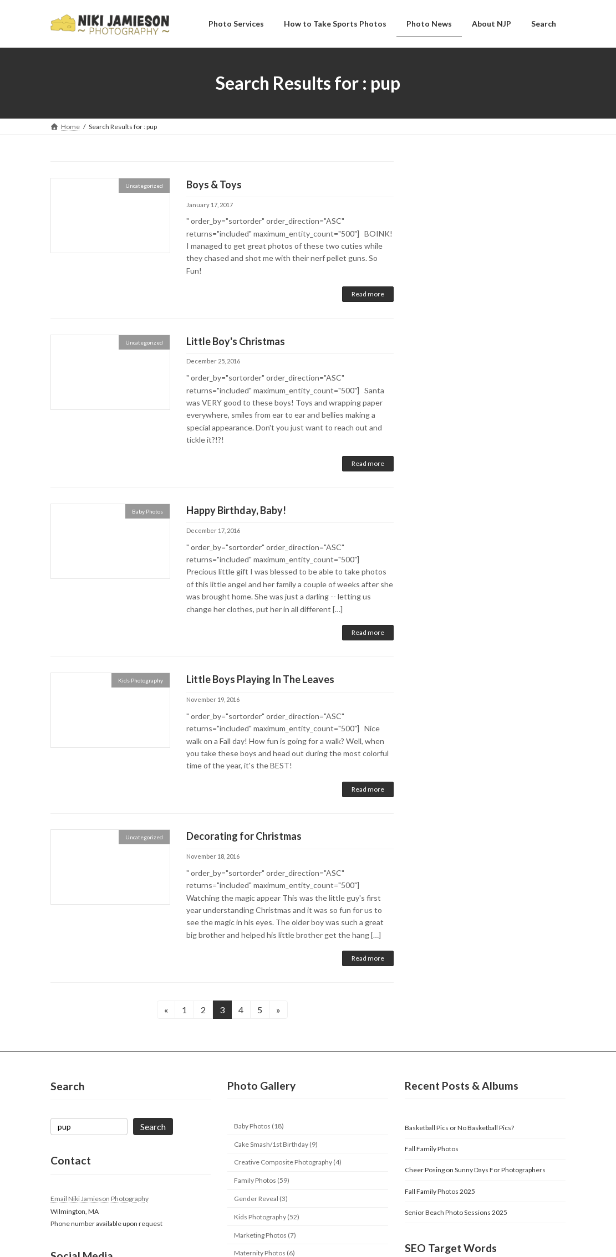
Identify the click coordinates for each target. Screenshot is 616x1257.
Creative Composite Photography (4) (288, 1162)
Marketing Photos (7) (265, 1234)
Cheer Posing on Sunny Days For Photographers (475, 1170)
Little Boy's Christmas (235, 341)
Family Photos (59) (261, 1180)
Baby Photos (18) (259, 1126)
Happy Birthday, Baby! (236, 510)
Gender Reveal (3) (261, 1198)
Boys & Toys (214, 184)
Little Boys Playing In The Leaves (260, 679)
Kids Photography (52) (266, 1217)
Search (153, 1126)
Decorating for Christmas (244, 836)
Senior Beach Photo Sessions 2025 (456, 1212)
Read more (368, 294)
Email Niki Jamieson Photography (99, 1198)
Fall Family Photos (432, 1149)
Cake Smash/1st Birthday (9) (276, 1144)
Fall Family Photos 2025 (440, 1191)
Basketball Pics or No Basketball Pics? (459, 1127)
